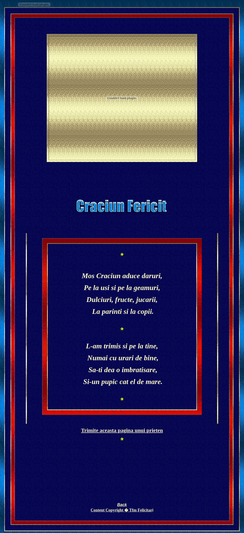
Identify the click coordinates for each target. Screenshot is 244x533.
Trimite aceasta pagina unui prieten (122, 430)
